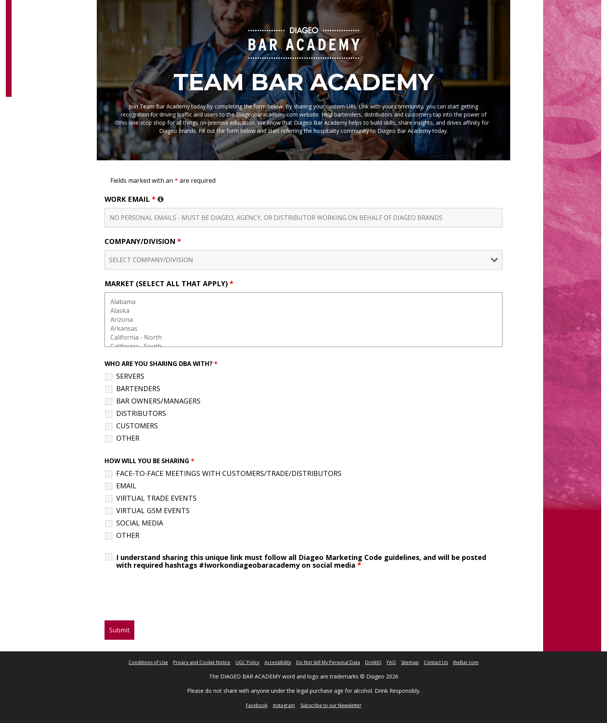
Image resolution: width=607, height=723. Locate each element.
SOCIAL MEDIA (139, 523)
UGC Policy (247, 662)
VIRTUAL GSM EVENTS (153, 510)
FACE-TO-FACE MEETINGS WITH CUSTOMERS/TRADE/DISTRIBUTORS (228, 473)
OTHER (127, 438)
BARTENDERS (138, 388)
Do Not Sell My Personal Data (328, 662)
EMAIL (126, 485)
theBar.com (465, 662)
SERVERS (130, 376)
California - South (303, 346)
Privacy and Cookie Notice (201, 662)
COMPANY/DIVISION (143, 241)
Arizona (303, 319)
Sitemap (410, 662)
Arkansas (303, 328)
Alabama (303, 301)
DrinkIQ (373, 662)
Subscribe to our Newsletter (331, 705)
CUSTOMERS (137, 425)
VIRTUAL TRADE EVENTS (156, 498)
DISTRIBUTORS (141, 413)
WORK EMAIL (134, 199)
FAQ (391, 662)
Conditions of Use (148, 662)
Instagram (284, 705)
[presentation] (163, 595)
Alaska (303, 310)
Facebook (256, 705)
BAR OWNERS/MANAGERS (158, 401)
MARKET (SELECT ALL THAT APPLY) (169, 283)
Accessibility (277, 662)
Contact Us (436, 662)
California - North (303, 337)
